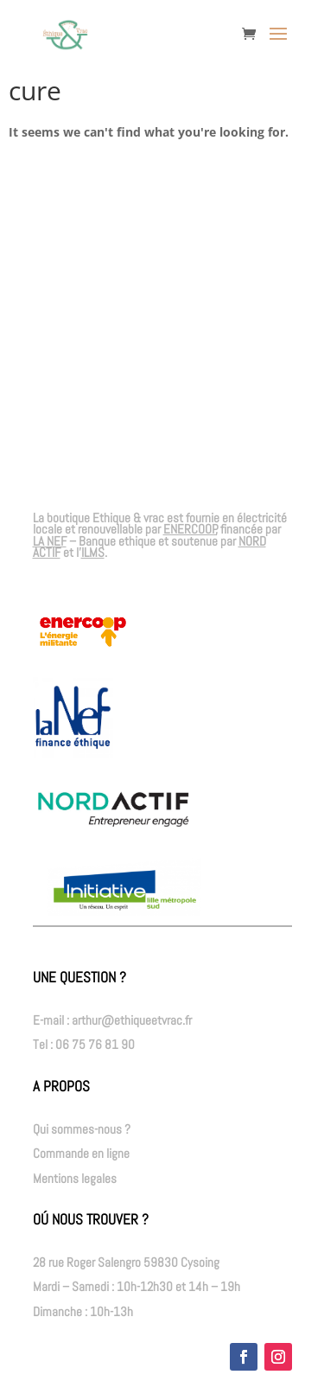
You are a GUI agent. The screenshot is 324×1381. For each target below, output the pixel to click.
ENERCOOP (190, 529)
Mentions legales (75, 1178)
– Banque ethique (94, 541)
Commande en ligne (81, 1153)
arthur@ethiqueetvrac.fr (132, 1020)
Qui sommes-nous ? (81, 1129)
